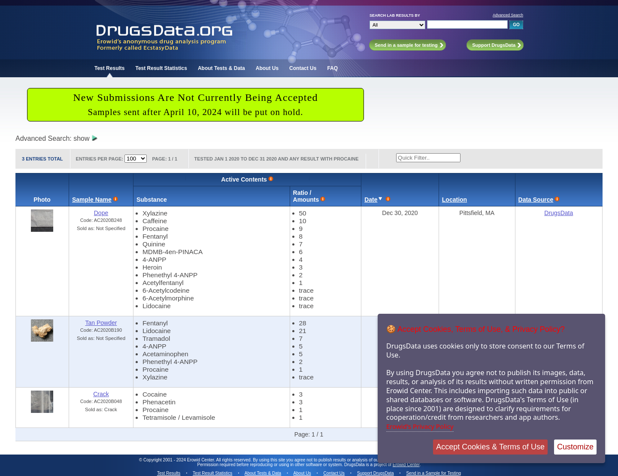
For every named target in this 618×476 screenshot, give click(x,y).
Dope (101, 212)
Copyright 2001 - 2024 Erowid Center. (179, 460)
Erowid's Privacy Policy (420, 426)
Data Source (536, 199)
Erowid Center (406, 464)
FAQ (332, 68)
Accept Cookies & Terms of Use (490, 447)
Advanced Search (508, 15)
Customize (575, 447)
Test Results (109, 68)
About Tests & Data (221, 68)
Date (370, 199)
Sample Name (92, 199)
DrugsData (558, 212)
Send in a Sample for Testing (433, 473)
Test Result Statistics (161, 68)
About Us (267, 68)
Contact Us (302, 68)
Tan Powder (101, 322)
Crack (101, 394)
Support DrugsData (375, 473)
